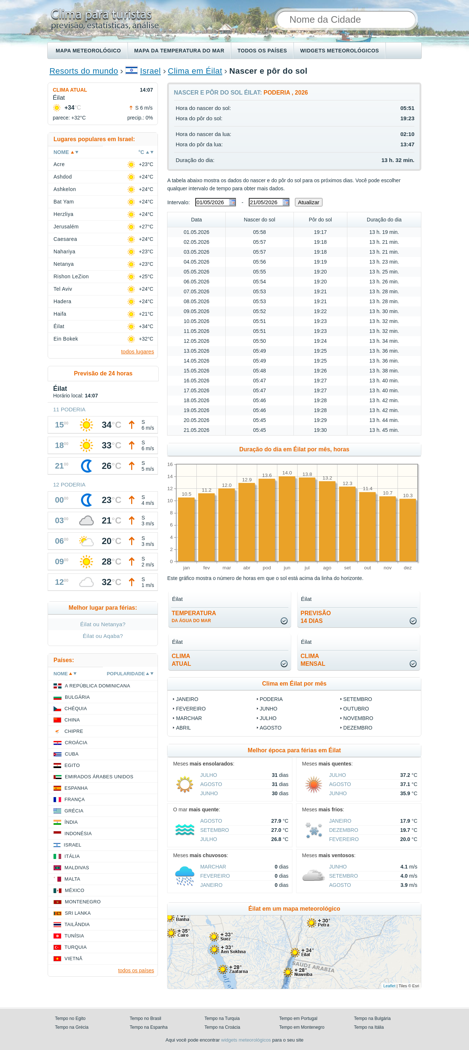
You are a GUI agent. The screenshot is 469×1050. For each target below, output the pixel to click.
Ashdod (62, 177)
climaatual (181, 660)
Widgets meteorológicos (339, 51)
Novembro (358, 718)
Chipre (73, 731)
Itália (72, 856)
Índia (71, 822)
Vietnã (73, 958)
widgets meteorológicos (246, 1040)
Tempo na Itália (369, 1027)
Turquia (75, 947)
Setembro (357, 699)
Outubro (356, 709)
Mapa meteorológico (88, 51)
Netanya (63, 264)
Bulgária (77, 697)
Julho (268, 718)
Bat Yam (63, 202)
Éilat (58, 326)
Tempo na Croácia (222, 1027)
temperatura (193, 616)
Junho (268, 709)
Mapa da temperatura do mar (179, 51)
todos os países (136, 970)
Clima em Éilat (195, 71)
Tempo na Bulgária (372, 1018)
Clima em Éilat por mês (294, 683)
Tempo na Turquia (222, 1018)
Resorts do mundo (83, 71)
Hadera (62, 301)
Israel (150, 71)
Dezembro (357, 728)
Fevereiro (191, 709)
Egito (72, 765)
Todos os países (262, 51)
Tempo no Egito (70, 1018)
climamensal (312, 660)
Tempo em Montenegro (301, 1027)
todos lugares (137, 351)
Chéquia (75, 708)
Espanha (76, 788)
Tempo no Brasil (145, 1018)
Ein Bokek (65, 339)
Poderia (271, 699)
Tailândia (77, 924)
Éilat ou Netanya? (103, 624)
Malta (72, 879)
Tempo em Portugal (298, 1018)
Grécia (74, 811)
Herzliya (63, 214)
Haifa (59, 314)
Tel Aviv (62, 289)
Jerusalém (66, 227)
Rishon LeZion (71, 276)
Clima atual (70, 90)
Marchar (189, 718)
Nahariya (64, 251)
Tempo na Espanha (148, 1027)
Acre (59, 164)
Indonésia (78, 833)
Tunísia (74, 936)
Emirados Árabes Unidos (99, 776)
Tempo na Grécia (71, 1027)
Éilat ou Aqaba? (103, 636)
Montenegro (83, 901)
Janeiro (187, 699)
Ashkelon (64, 189)
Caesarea (65, 239)
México (74, 890)
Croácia (76, 742)
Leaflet (389, 986)
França (74, 799)
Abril (183, 728)
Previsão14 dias (315, 617)
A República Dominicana (97, 686)
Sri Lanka (78, 913)
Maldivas (76, 867)
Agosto (271, 728)
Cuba (71, 754)
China (72, 720)
